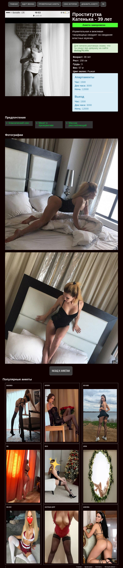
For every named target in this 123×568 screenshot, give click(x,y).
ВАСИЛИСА (9, 385)
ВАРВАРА (47, 385)
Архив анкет (89, 567)
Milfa (46, 446)
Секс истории (70, 4)
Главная (14, 4)
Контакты (98, 567)
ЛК (103, 4)
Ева (7, 446)
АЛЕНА (85, 446)
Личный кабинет (110, 567)
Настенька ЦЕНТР (50, 507)
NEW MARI (86, 385)
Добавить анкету (89, 4)
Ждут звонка (28, 4)
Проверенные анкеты (49, 4)
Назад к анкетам (61, 371)
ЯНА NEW (9, 507)
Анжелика (86, 507)
